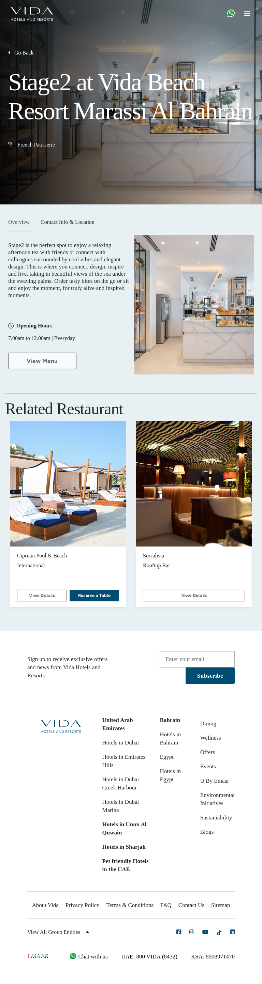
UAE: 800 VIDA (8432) (149, 956)
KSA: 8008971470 (213, 956)
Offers (207, 752)
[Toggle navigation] (250, 13)
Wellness (210, 738)
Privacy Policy (83, 905)
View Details (42, 595)
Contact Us (191, 905)
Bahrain (170, 720)
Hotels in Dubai (120, 742)
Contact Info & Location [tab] (67, 222)
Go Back (20, 53)
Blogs (207, 832)
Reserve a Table (94, 595)
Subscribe (210, 676)
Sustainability (216, 817)
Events (208, 766)
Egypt (167, 757)
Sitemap (220, 905)
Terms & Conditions (130, 905)
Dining (208, 723)
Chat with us (88, 956)
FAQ (166, 905)
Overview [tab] (19, 222)
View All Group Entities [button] (58, 932)
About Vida (45, 905)
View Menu (42, 360)
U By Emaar (214, 781)
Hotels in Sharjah (124, 847)
